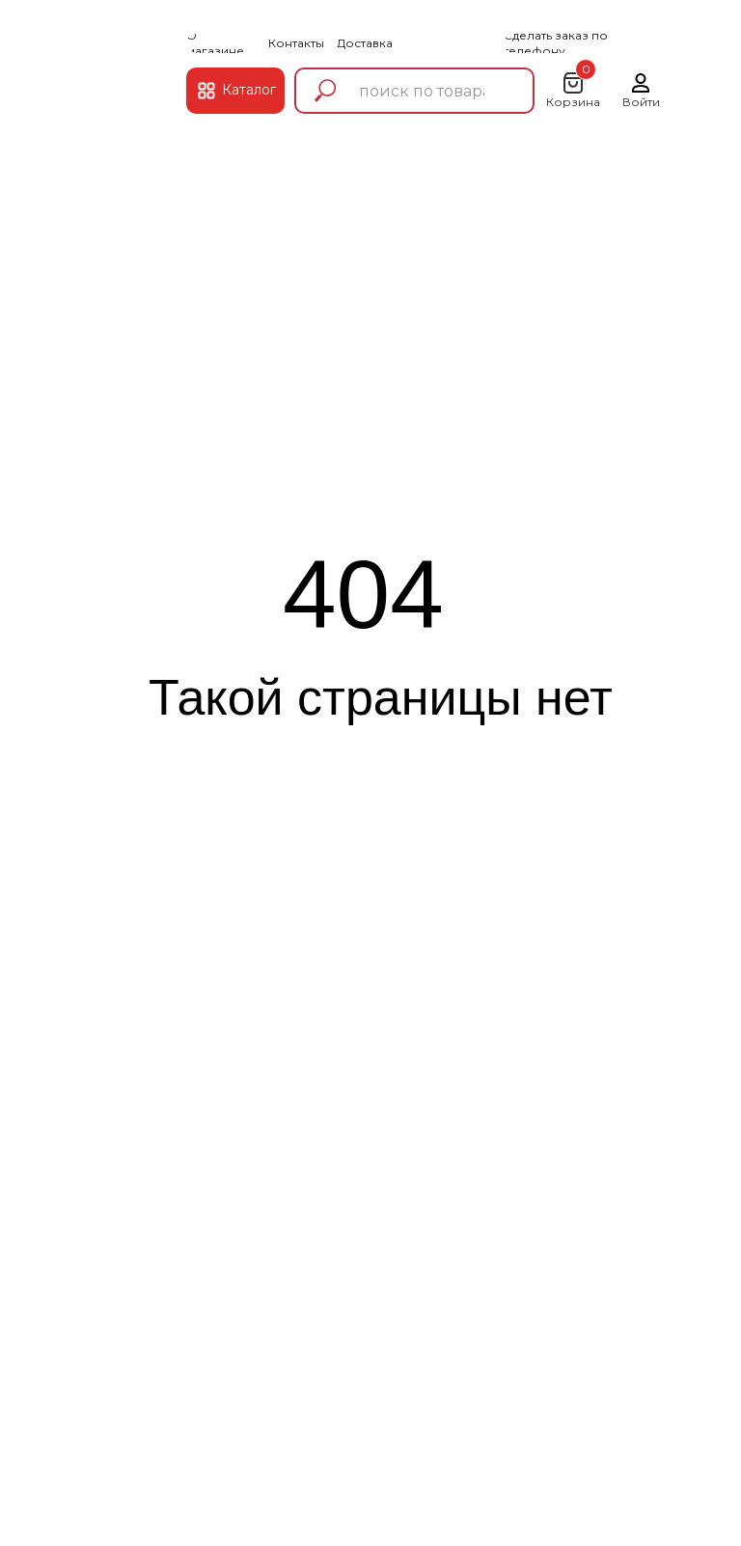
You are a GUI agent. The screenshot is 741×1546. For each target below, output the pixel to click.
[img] (119, 71)
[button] (587, 43)
